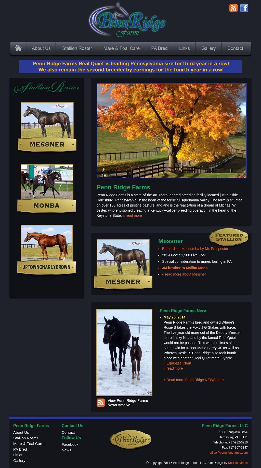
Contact (68, 432)
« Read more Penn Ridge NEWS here (194, 380)
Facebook (70, 444)
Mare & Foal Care (28, 443)
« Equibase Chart (177, 363)
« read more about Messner (184, 274)
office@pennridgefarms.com (229, 452)
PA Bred (20, 449)
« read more (132, 215)
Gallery (19, 460)
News (66, 450)
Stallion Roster (25, 438)
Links (17, 455)
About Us (21, 432)
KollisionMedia (238, 463)
